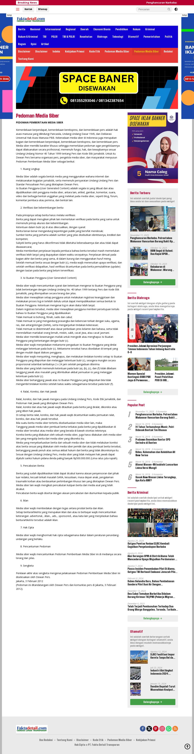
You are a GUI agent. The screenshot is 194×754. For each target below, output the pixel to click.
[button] (169, 9)
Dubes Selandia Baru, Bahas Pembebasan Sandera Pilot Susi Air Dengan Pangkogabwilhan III (151, 583)
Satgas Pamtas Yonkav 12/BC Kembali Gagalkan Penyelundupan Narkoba (148, 545)
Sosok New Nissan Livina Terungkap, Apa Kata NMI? (155, 479)
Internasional (53, 29)
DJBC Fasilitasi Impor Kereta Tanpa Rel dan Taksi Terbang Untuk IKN (162, 656)
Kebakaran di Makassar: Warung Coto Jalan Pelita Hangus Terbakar (161, 268)
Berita (21, 29)
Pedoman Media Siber (117, 51)
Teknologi (117, 36)
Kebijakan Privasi (74, 51)
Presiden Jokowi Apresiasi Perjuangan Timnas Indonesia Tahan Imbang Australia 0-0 (151, 349)
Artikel (45, 44)
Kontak (28, 9)
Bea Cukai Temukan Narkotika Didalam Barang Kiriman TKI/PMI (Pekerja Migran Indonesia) (150, 595)
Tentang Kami (26, 58)
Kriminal (150, 29)
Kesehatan (86, 36)
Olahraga (102, 36)
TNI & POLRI (68, 36)
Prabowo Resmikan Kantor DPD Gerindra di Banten (152, 441)
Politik (168, 36)
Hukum (136, 29)
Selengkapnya (152, 282)
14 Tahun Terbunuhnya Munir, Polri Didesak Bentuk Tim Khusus (154, 428)
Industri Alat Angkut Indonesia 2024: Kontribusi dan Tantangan (161, 672)
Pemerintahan (152, 36)
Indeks (56, 51)
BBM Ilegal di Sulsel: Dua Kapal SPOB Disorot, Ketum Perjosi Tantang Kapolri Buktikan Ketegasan (161, 252)
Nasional (35, 29)
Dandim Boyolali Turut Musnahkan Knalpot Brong (162, 688)
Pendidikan (121, 29)
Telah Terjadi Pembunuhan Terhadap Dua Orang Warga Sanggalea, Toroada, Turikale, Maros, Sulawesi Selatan (152, 608)
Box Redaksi (46, 740)
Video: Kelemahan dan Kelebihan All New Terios (155, 454)
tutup (9, 15)
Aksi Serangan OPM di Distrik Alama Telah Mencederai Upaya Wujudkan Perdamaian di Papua (152, 558)
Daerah (84, 29)
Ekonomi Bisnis (102, 29)
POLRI (54, 36)
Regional (71, 29)
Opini (33, 44)
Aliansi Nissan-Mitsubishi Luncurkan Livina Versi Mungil (156, 466)
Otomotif (133, 36)
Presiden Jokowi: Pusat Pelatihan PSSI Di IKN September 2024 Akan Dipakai (164, 377)
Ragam (22, 44)
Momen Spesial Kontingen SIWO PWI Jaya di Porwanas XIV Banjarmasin (139, 377)
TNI (44, 36)
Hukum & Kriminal (28, 36)
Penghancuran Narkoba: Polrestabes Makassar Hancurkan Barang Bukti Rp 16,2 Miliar (151, 240)
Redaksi (168, 51)
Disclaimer (24, 51)
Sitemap (42, 9)
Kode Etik (94, 51)
